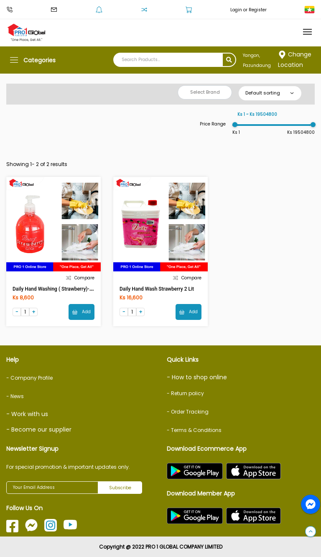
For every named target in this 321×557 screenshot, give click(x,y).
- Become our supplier (38, 429)
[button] (310, 532)
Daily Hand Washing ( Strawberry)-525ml (58, 289)
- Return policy (185, 393)
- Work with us (27, 414)
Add (81, 312)
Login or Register (248, 10)
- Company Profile (29, 377)
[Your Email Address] (52, 487)
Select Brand (205, 92)
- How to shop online (197, 377)
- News (15, 396)
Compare (80, 278)
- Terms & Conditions (194, 430)
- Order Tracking (188, 411)
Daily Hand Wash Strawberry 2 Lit (157, 289)
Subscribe (120, 488)
